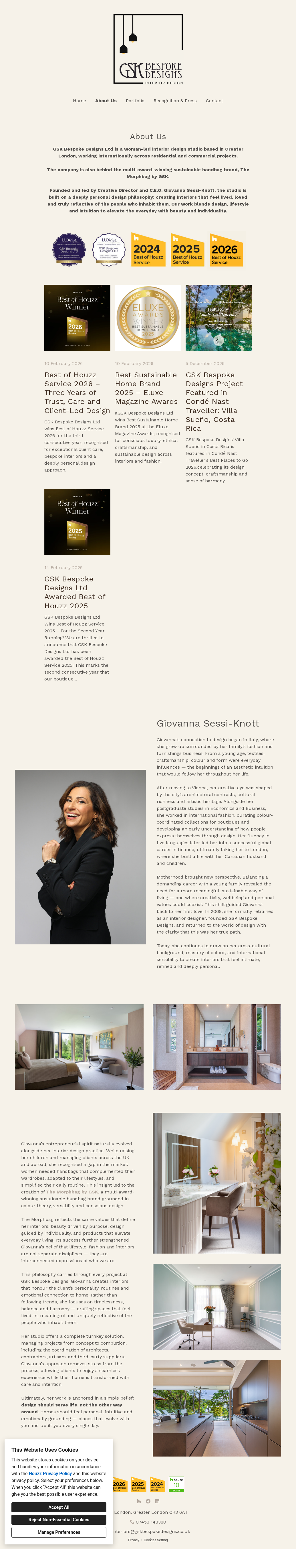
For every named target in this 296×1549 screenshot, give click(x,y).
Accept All (58, 1507)
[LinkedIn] (157, 1501)
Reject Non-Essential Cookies (59, 1519)
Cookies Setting (156, 1540)
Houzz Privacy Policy (50, 1473)
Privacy (133, 1540)
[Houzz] (139, 1501)
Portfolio (135, 100)
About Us (106, 100)
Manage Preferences (58, 1532)
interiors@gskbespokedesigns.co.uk (151, 1531)
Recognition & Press (175, 100)
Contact (214, 100)
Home (79, 100)
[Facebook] (148, 1501)
